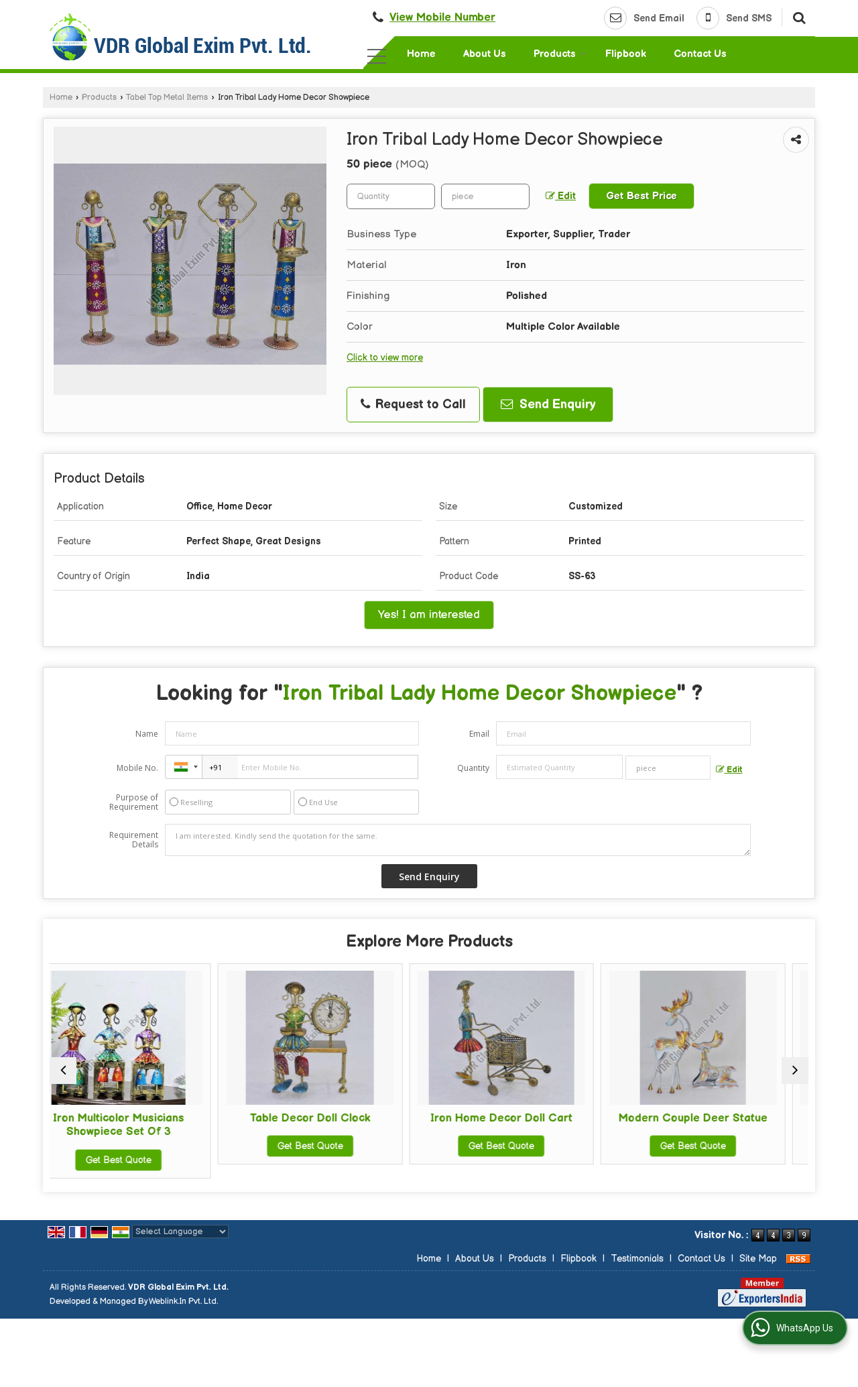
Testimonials (637, 1258)
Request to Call (413, 404)
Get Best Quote (142, 1160)
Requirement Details (133, 840)
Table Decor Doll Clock (333, 1118)
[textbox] (485, 196)
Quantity (473, 768)
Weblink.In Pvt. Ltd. (183, 1301)
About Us (484, 54)
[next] (795, 1070)
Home (421, 54)
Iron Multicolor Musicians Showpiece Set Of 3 (142, 1124)
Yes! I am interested (429, 614)
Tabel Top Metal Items (167, 98)
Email (479, 733)
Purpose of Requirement (133, 802)
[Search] (797, 16)
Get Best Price (641, 196)
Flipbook (625, 54)
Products (560, 54)
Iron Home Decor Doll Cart (525, 1118)
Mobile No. (137, 768)
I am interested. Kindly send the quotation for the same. (458, 840)
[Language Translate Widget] (180, 1231)
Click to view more (385, 358)
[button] (442, 17)
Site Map (758, 1258)
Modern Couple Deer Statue (715, 1118)
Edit (561, 196)
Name (146, 733)
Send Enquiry (548, 404)
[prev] (63, 1070)
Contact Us (700, 54)
